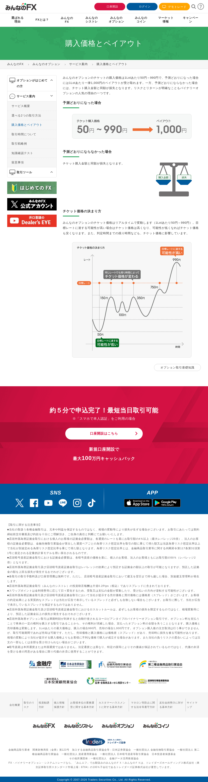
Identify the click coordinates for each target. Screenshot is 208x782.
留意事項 (18, 162)
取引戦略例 (19, 143)
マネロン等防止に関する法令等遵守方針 (143, 704)
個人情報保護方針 (59, 704)
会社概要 (14, 703)
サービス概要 (21, 106)
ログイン (142, 6)
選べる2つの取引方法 (26, 115)
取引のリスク (29, 704)
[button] (47, 80)
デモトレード (174, 6)
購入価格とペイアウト (27, 124)
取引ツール (24, 172)
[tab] (31, 83)
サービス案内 (26, 96)
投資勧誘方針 (44, 704)
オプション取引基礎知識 (177, 367)
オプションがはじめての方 (32, 83)
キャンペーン (190, 19)
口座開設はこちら (104, 432)
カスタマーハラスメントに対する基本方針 (112, 704)
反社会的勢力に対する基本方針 (171, 704)
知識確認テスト (22, 152)
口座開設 (109, 6)
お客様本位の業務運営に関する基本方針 (82, 704)
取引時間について (24, 134)
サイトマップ (192, 704)
